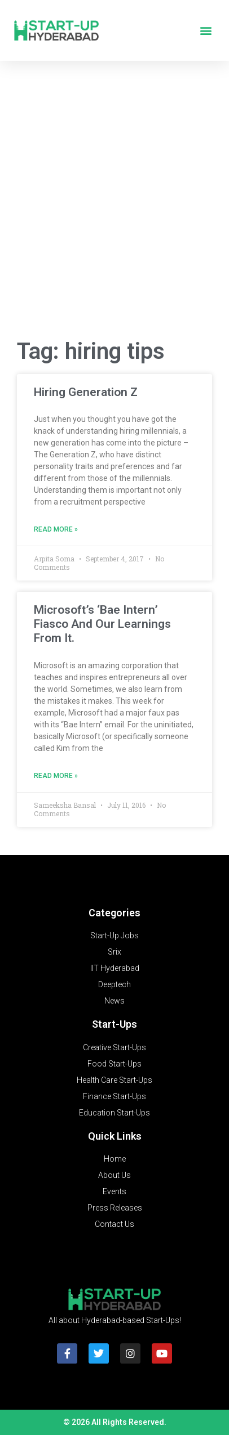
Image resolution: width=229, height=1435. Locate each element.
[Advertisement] (114, 203)
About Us (114, 1175)
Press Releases (114, 1207)
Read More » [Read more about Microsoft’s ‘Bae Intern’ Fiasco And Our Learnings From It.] (56, 776)
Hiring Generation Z (86, 392)
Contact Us (114, 1224)
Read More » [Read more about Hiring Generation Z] (56, 529)
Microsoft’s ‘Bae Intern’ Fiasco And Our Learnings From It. (102, 624)
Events (114, 1191)
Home (115, 1158)
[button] (205, 30)
